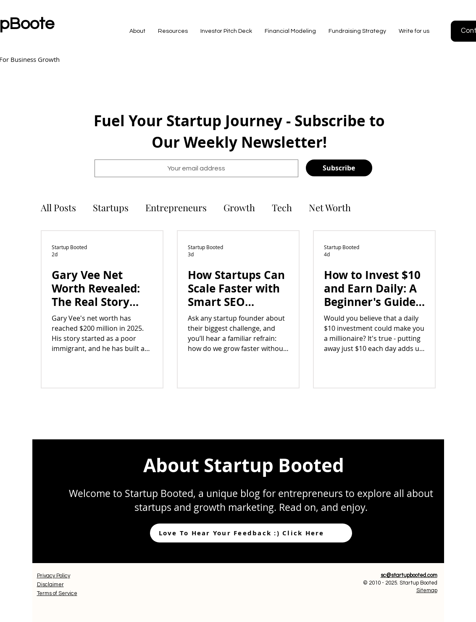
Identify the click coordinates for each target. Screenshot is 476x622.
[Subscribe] (339, 167)
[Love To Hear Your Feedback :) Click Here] (251, 533)
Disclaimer (50, 584)
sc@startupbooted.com (409, 575)
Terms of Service (57, 593)
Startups (111, 207)
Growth (239, 207)
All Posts (58, 207)
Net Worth (330, 207)
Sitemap (426, 590)
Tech (282, 207)
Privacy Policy (53, 576)
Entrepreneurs (176, 207)
